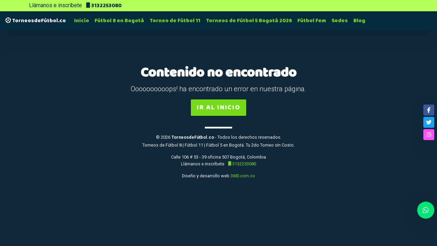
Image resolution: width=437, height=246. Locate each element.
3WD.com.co (242, 175)
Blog (359, 21)
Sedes (340, 21)
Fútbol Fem (311, 21)
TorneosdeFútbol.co (35, 21)
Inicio (81, 21)
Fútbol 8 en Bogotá (119, 21)
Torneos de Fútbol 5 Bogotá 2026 (249, 21)
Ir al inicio (218, 107)
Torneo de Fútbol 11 (175, 21)
